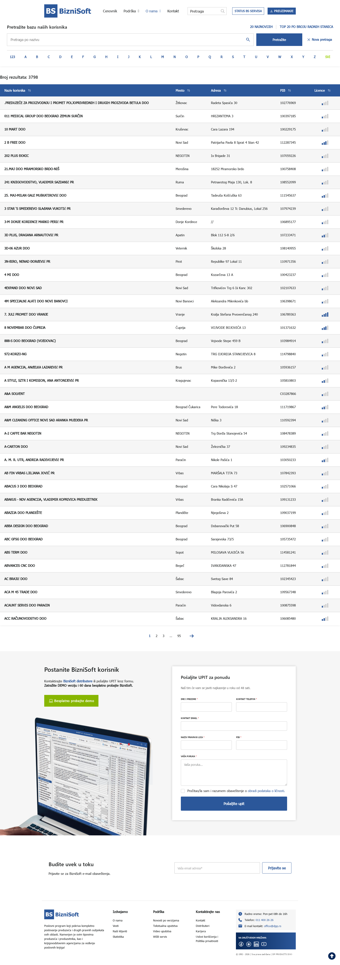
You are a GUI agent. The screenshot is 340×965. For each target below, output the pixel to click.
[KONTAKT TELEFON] (261, 707)
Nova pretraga (319, 39)
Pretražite (279, 40)
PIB (238, 737)
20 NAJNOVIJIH (261, 27)
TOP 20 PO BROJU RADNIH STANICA (306, 27)
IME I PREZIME (189, 699)
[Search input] (203, 11)
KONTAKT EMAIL (190, 718)
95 (179, 636)
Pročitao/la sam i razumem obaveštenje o (236, 791)
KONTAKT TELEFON (246, 699)
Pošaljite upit (234, 803)
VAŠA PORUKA (189, 756)
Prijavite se (277, 868)
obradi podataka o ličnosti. (266, 791)
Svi (327, 57)
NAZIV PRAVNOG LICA (192, 737)
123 (12, 57)
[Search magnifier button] (222, 11)
